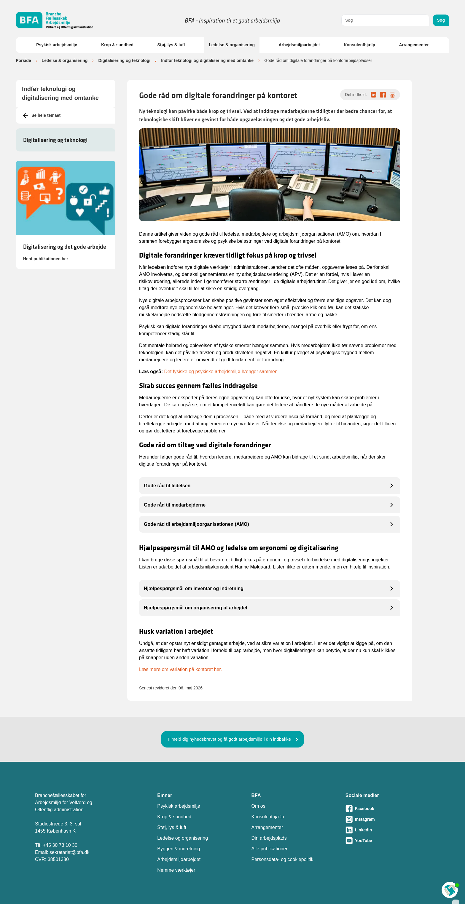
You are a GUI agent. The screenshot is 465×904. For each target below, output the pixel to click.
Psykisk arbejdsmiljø (56, 44)
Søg (441, 20)
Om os (258, 806)
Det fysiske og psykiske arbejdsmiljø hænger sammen (220, 371)
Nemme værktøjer (176, 870)
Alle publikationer (269, 848)
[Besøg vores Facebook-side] (387, 808)
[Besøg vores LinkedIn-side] (387, 829)
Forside (23, 60)
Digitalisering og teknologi (124, 60)
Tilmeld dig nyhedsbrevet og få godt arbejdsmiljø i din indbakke (229, 739)
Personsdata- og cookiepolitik (282, 859)
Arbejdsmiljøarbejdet (299, 44)
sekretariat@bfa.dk (70, 852)
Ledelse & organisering (232, 44)
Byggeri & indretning (178, 848)
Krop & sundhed (117, 44)
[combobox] (385, 20)
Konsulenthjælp (359, 44)
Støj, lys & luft (171, 44)
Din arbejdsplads (269, 838)
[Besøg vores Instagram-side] (387, 819)
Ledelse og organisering (182, 838)
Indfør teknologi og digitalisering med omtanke (207, 60)
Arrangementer (414, 44)
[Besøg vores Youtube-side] (387, 840)
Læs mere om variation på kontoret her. (180, 669)
